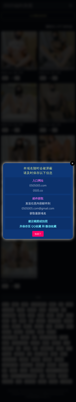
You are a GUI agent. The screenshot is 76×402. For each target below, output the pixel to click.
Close (72, 163)
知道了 (38, 233)
